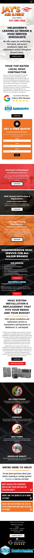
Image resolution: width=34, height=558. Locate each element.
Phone (17, 149)
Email (17, 143)
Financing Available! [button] (17, 363)
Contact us (6, 92)
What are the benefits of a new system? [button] (16, 497)
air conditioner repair (22, 175)
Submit (17, 155)
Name (17, 138)
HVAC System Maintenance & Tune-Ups (15, 270)
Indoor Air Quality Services (11, 273)
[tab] (17, 487)
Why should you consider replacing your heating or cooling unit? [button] (14, 487)
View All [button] (17, 293)
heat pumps (15, 231)
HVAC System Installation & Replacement (16, 271)
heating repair (8, 177)
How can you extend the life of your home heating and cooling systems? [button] (17, 506)
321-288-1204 (17, 20)
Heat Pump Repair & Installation (13, 266)
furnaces (24, 231)
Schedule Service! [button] (17, 56)
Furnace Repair (8, 268)
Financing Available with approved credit (15, 274)
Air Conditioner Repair (10, 265)
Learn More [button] (17, 116)
